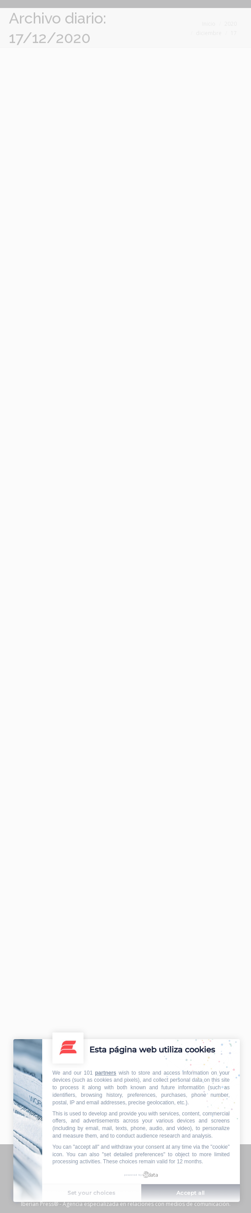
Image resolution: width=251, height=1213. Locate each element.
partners (105, 1073)
